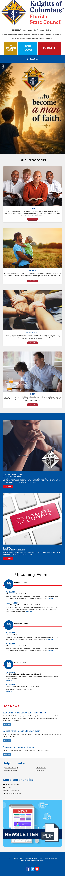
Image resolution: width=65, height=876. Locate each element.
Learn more (32, 219)
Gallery (48, 30)
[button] (5, 108)
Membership (27, 30)
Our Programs (39, 30)
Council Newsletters (53, 34)
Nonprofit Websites (38, 860)
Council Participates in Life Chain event (21, 731)
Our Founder (40, 770)
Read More (7, 724)
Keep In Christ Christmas (13, 793)
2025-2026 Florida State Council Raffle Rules (24, 712)
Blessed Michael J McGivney (42, 38)
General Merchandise (12, 784)
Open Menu (32, 59)
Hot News (15, 38)
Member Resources (11, 770)
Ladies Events (25, 38)
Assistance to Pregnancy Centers (18, 747)
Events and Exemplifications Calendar (16, 34)
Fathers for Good (41, 768)
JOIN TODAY (16, 30)
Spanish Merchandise (12, 790)
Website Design (25, 860)
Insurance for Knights (11, 768)
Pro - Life (8, 787)
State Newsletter (38, 34)
